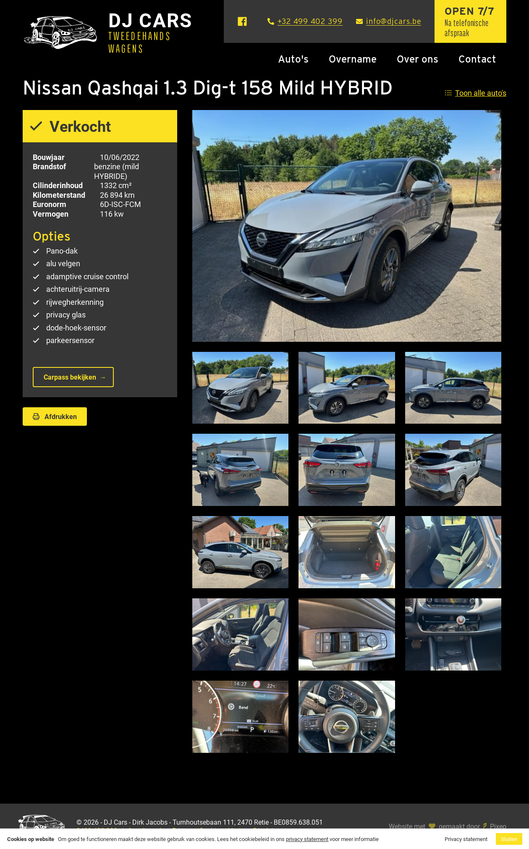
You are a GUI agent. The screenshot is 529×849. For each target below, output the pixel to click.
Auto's (293, 59)
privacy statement (307, 839)
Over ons (417, 59)
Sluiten (509, 839)
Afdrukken (55, 416)
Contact (477, 59)
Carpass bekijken (70, 376)
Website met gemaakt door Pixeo (447, 826)
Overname (353, 59)
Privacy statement (466, 839)
